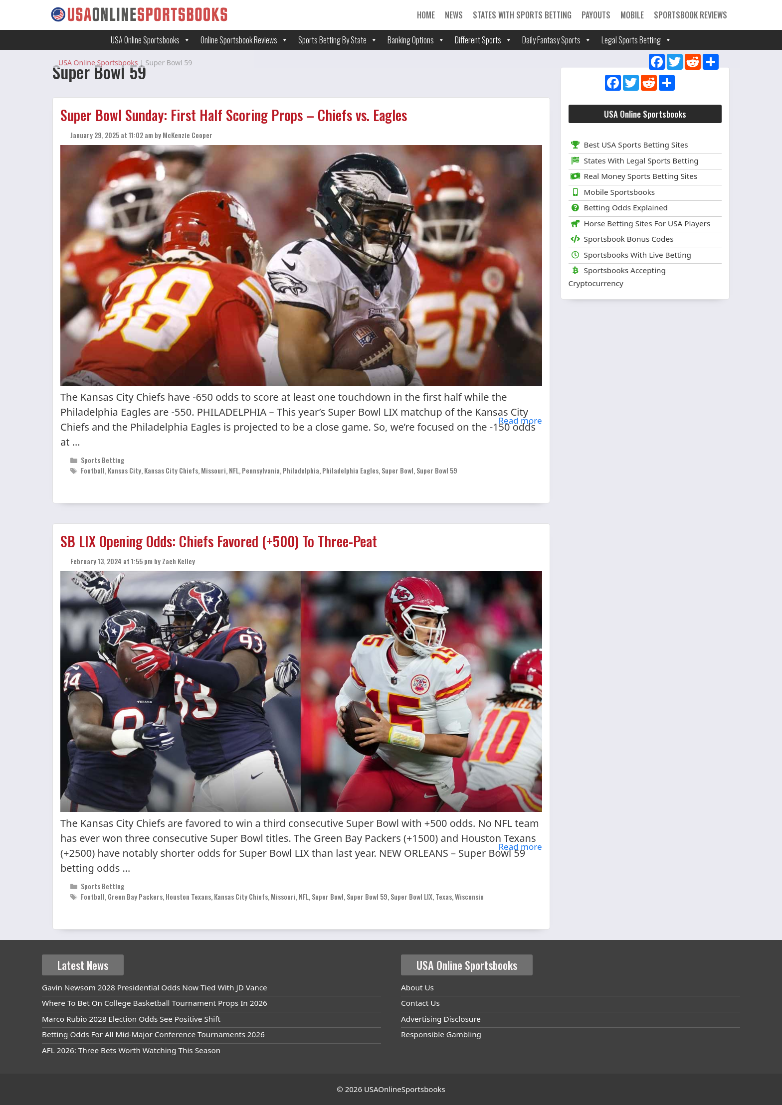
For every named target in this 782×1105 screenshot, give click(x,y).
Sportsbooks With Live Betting (630, 255)
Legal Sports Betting (636, 40)
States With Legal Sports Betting (634, 160)
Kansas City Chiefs (171, 470)
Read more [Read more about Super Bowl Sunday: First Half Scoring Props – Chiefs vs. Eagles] (520, 420)
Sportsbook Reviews (690, 15)
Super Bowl (397, 470)
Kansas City (124, 470)
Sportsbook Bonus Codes (621, 239)
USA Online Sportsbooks (151, 40)
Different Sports (483, 40)
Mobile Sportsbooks (612, 192)
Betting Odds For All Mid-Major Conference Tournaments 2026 (153, 1034)
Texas (443, 896)
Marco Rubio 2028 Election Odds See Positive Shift (131, 1019)
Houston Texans (188, 896)
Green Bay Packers (135, 896)
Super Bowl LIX (411, 896)
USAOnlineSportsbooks (404, 1089)
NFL (234, 470)
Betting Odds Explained (618, 207)
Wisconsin (469, 896)
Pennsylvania (261, 470)
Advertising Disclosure (441, 1019)
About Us (417, 987)
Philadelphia (301, 470)
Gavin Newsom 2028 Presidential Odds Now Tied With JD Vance (154, 987)
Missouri (213, 470)
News (454, 15)
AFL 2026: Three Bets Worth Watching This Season (131, 1050)
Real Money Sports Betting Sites (633, 176)
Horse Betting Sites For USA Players (640, 223)
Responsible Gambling (441, 1034)
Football (93, 470)
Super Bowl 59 (436, 470)
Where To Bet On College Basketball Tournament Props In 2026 (154, 1003)
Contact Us (420, 1003)
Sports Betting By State (338, 40)
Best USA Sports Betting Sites (628, 145)
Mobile (632, 15)
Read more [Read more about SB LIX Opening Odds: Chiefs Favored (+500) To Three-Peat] (520, 846)
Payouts (596, 15)
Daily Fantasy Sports (556, 40)
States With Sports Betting (522, 15)
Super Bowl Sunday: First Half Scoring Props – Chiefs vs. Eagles (233, 115)
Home (426, 15)
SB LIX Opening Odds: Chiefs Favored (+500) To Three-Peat (218, 541)
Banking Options (416, 40)
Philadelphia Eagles (350, 470)
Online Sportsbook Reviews (244, 40)
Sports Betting (102, 460)
